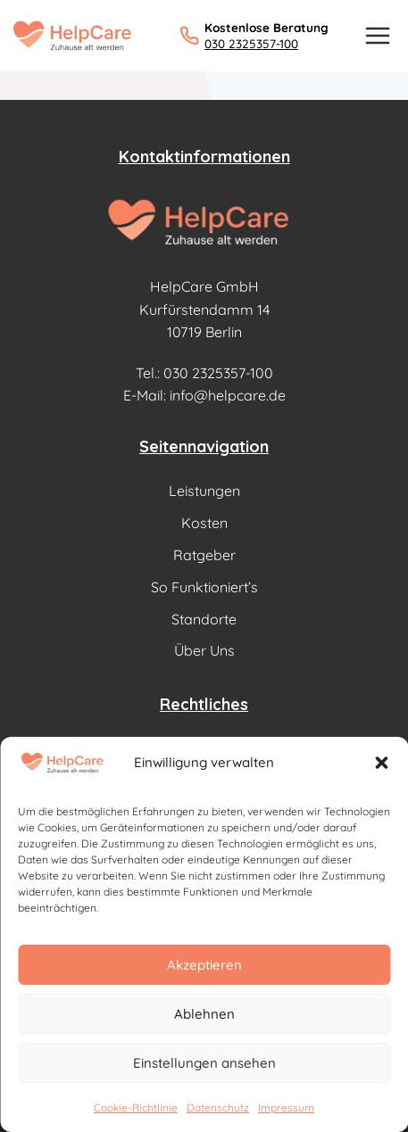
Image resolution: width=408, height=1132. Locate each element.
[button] (381, 763)
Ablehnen (204, 1013)
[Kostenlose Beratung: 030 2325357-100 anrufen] (254, 35)
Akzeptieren (204, 964)
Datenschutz (218, 1107)
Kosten (204, 523)
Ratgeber (204, 555)
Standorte (204, 619)
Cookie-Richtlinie (136, 1107)
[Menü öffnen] (377, 35)
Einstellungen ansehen (204, 1062)
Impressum (286, 1107)
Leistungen (204, 491)
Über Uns (204, 650)
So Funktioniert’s (204, 587)
